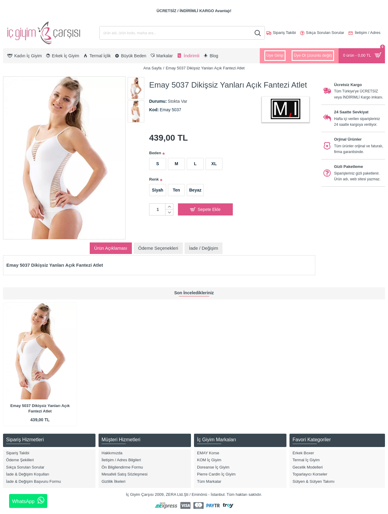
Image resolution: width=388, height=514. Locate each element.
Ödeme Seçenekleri (158, 248)
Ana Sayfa (152, 68)
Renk (154, 179)
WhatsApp (28, 500)
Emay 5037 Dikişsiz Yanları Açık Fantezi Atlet (40, 408)
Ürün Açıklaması (110, 248)
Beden (155, 153)
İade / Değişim (203, 248)
